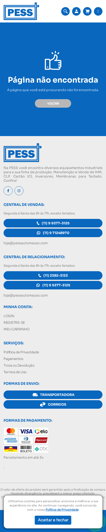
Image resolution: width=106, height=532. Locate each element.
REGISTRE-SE (14, 322)
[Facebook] (8, 190)
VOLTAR (53, 104)
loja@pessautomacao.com (26, 243)
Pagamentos (13, 359)
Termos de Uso (15, 372)
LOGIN (9, 316)
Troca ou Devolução (19, 365)
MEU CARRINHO (16, 329)
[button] (65, 11)
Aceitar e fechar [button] (53, 520)
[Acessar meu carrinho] (87, 11)
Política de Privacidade (21, 352)
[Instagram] (18, 190)
